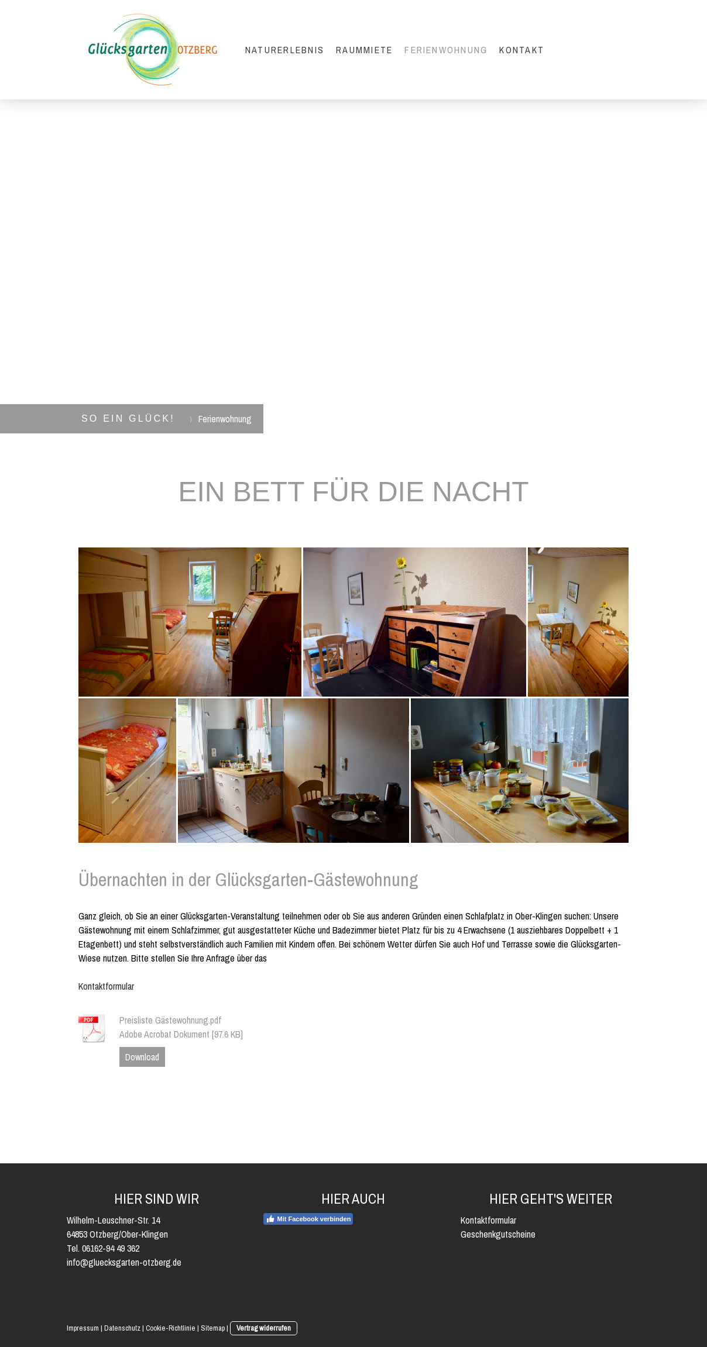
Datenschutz (122, 1328)
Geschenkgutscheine (498, 1234)
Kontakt (521, 49)
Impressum (83, 1328)
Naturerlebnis (284, 49)
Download (142, 1056)
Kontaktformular (106, 986)
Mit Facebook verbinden (308, 1219)
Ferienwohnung (446, 49)
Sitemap (213, 1328)
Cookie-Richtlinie (170, 1328)
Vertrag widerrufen (263, 1328)
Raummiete (364, 49)
